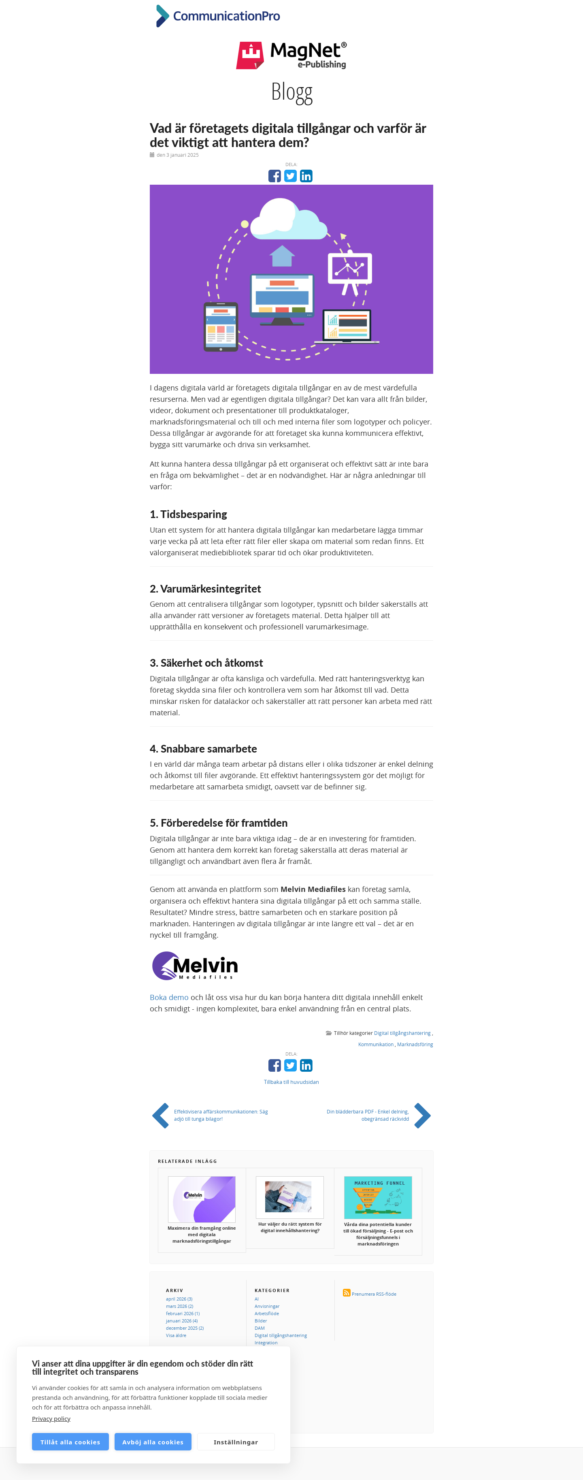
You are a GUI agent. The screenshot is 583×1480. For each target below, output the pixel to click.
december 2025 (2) (185, 1328)
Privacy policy (51, 1418)
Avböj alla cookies (153, 1442)
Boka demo (169, 997)
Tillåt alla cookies (70, 1442)
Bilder (261, 1321)
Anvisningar (267, 1306)
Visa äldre (176, 1335)
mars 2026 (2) (179, 1306)
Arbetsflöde (267, 1313)
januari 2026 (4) (182, 1321)
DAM (260, 1328)
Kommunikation (376, 1044)
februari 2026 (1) (183, 1313)
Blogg (292, 90)
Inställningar (236, 1442)
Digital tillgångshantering (402, 1033)
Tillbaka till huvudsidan (291, 1081)
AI (257, 1299)
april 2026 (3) (179, 1299)
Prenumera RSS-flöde (374, 1294)
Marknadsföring (415, 1044)
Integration (266, 1342)
